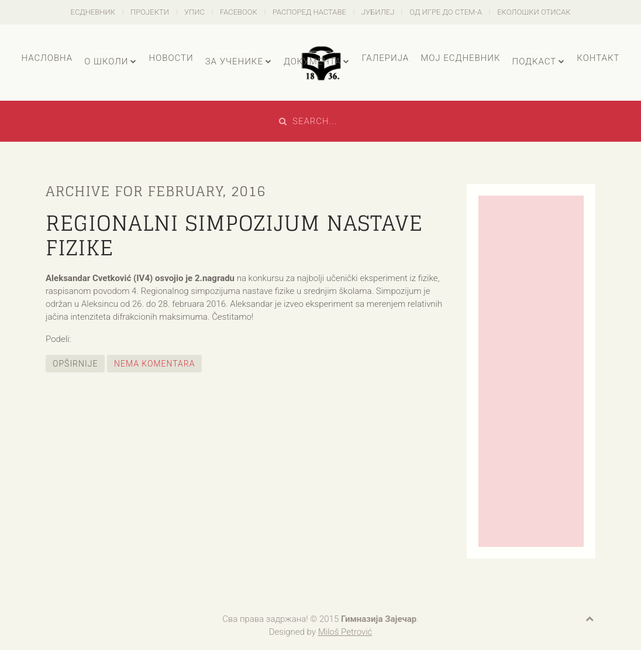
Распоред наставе (309, 12)
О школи (106, 61)
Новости (171, 58)
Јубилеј (378, 12)
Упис (194, 12)
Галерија (385, 58)
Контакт (598, 58)
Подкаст (534, 61)
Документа (312, 61)
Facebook (238, 12)
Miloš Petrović (345, 632)
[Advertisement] (531, 371)
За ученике (234, 61)
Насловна (47, 58)
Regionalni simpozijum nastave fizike (234, 235)
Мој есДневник (460, 58)
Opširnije (75, 363)
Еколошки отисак (533, 12)
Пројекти (149, 12)
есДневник (93, 12)
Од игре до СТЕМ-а (445, 12)
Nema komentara (154, 363)
